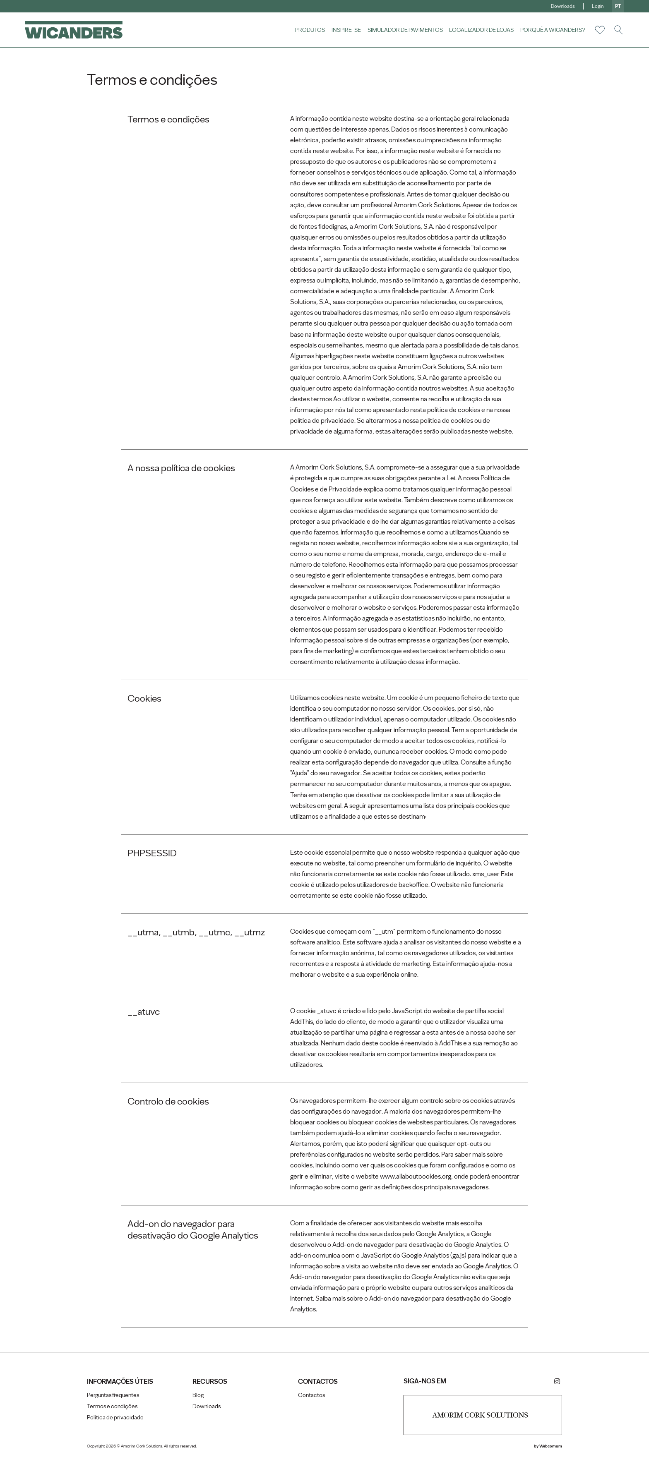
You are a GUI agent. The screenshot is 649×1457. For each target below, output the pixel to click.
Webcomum (550, 1446)
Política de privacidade (115, 1417)
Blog (198, 1395)
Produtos (310, 29)
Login (597, 6)
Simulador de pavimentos (405, 29)
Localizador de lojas (481, 29)
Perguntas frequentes (113, 1395)
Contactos (311, 1395)
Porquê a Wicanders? (552, 29)
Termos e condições (112, 1406)
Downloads (563, 6)
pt (618, 6)
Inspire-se (346, 29)
